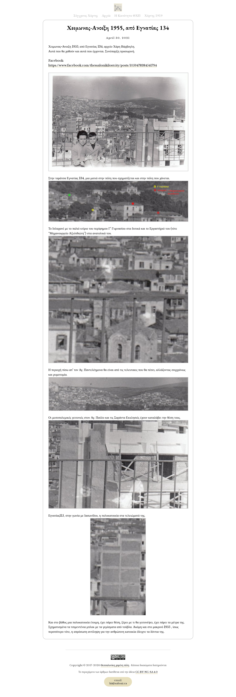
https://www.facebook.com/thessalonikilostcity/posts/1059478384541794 (102, 65)
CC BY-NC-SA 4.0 (146, 671)
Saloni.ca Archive (118, 4)
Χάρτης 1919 (153, 15)
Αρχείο (106, 15)
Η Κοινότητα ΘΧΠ (127, 15)
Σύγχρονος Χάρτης (85, 15)
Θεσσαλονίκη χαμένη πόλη (115, 665)
